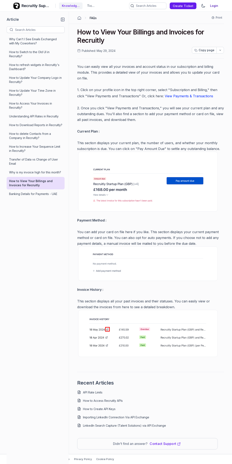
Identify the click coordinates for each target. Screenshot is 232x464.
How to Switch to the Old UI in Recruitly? (29, 54)
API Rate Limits (92, 392)
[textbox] (39, 30)
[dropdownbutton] (220, 50)
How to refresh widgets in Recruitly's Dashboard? (34, 67)
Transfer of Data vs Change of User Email (33, 161)
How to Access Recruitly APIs (103, 400)
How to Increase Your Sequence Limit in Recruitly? (34, 148)
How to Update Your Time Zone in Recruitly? (32, 92)
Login (214, 5)
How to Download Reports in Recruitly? (35, 125)
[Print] (217, 17)
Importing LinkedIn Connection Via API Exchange (116, 417)
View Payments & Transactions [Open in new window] (189, 96)
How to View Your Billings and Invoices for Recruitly (31, 183)
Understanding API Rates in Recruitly (34, 116)
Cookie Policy (105, 459)
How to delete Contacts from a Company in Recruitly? (30, 136)
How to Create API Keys (99, 409)
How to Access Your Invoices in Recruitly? (30, 105)
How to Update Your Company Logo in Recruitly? (35, 80)
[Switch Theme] (203, 5)
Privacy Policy (83, 459)
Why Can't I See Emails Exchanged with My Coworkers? (33, 41)
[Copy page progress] (204, 50)
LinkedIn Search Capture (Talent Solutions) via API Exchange (124, 425)
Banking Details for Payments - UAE (33, 194)
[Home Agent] (79, 18)
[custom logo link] (16, 5)
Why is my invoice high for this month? (35, 172)
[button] (62, 19)
